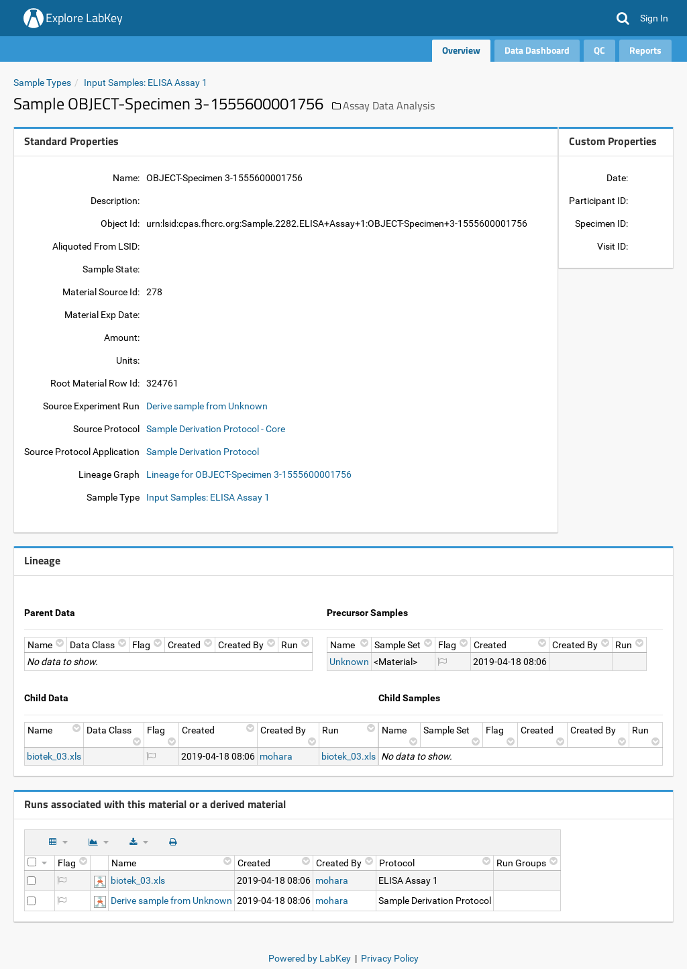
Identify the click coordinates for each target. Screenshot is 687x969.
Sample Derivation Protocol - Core (215, 428)
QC (599, 50)
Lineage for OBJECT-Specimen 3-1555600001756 (249, 474)
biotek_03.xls (54, 756)
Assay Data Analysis (389, 105)
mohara (276, 756)
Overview (461, 50)
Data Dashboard (537, 50)
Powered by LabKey (309, 958)
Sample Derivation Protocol (202, 451)
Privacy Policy (390, 958)
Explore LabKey (84, 18)
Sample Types (42, 82)
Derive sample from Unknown (207, 406)
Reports (645, 50)
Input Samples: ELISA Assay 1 (145, 82)
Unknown (349, 661)
